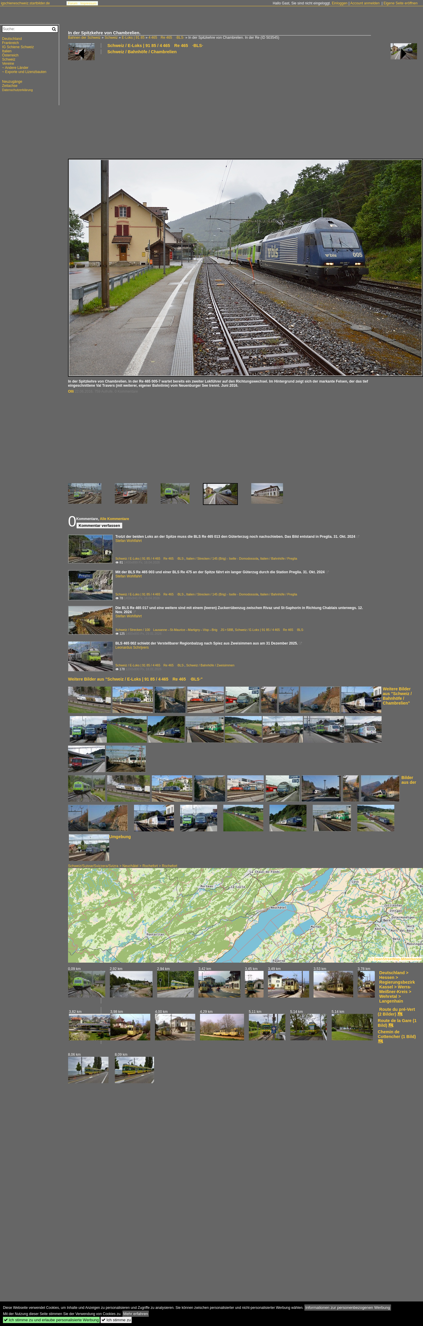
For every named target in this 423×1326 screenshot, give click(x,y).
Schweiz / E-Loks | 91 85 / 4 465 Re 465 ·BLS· (155, 45)
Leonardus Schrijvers (132, 647)
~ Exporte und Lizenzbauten (24, 72)
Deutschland (12, 39)
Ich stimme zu (116, 1320)
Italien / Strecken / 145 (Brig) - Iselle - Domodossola (222, 558)
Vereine (8, 63)
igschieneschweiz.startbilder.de (25, 3)
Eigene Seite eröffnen (400, 3)
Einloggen (339, 3)
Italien (7, 51)
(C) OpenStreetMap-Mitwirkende (395, 959)
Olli (71, 391)
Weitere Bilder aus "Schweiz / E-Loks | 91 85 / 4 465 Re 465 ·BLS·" (135, 679)
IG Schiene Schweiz (18, 47)
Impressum (88, 3)
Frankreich (10, 43)
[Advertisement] (182, 106)
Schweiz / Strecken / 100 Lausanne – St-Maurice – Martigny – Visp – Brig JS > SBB (174, 630)
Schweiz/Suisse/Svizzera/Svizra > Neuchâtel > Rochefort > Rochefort (122, 866)
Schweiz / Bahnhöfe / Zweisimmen (210, 665)
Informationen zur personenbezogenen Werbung (347, 1307)
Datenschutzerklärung (17, 90)
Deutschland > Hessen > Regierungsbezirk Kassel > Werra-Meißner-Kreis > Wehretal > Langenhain (397, 986)
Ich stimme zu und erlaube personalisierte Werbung (51, 1320)
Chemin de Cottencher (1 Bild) (397, 1034)
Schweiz (111, 37)
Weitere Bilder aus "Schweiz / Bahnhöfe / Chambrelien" (397, 696)
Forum (73, 3)
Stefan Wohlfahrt (128, 541)
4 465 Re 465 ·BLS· (166, 37)
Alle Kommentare (114, 519)
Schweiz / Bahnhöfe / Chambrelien (142, 51)
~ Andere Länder (15, 68)
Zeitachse (9, 86)
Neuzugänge (12, 82)
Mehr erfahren (135, 1314)
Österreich (10, 55)
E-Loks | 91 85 (133, 37)
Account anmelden (365, 3)
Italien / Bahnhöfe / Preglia (278, 558)
